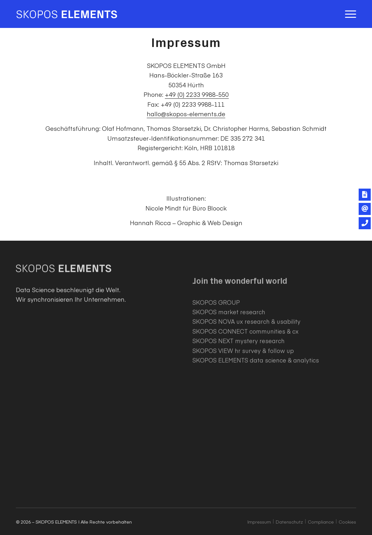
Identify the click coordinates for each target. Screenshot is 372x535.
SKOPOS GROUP (216, 327)
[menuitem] (348, 14)
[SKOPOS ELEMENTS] (67, 14)
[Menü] (348, 14)
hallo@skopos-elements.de (186, 114)
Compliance (321, 521)
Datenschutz (289, 521)
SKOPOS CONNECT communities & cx (246, 356)
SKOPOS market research (229, 337)
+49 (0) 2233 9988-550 (197, 94)
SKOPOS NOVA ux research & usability (247, 347)
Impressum (259, 521)
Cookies (347, 521)
